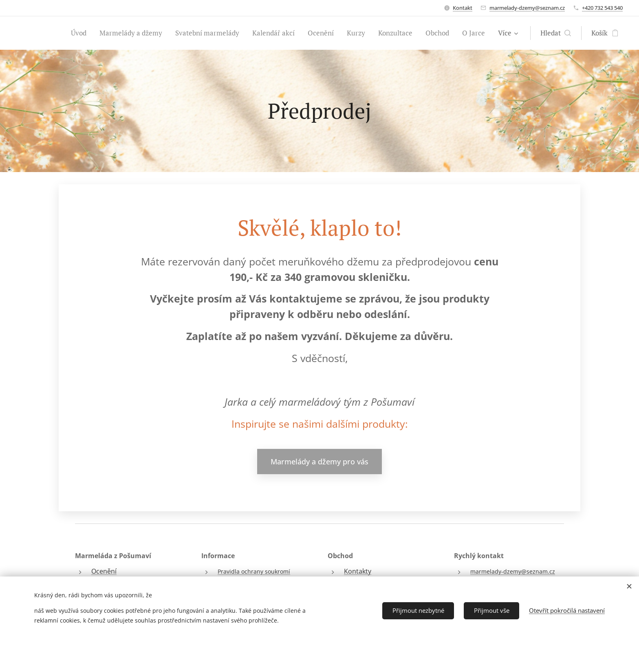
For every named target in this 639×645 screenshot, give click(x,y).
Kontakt (462, 7)
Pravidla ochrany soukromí (254, 571)
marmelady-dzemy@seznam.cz (527, 7)
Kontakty (357, 571)
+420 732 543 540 (602, 7)
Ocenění (104, 571)
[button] (565, 33)
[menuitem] (43, 33)
